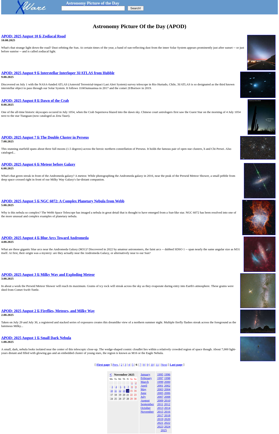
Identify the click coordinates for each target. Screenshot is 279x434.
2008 (167, 396)
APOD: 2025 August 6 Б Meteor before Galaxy (38, 164)
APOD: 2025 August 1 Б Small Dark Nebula (36, 338)
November (147, 411)
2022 (167, 422)
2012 (167, 404)
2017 (160, 415)
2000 (167, 382)
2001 (160, 385)
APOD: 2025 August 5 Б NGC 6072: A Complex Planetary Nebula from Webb (62, 201)
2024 (167, 426)
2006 (167, 393)
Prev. (116, 364)
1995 (160, 374)
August (145, 400)
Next (164, 364)
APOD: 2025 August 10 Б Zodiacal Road (33, 36)
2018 (167, 415)
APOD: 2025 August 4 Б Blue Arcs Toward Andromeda (45, 238)
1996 (167, 374)
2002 (167, 385)
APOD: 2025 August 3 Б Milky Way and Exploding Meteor (48, 275)
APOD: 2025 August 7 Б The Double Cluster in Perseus (45, 137)
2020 (167, 419)
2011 (160, 404)
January (145, 374)
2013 (160, 408)
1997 (160, 378)
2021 (160, 422)
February (146, 378)
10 (152, 364)
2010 (167, 400)
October (146, 408)
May (143, 389)
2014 (167, 408)
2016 (167, 411)
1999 (160, 382)
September (147, 404)
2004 (167, 389)
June (143, 393)
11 (157, 364)
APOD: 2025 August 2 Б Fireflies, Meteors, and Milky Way (48, 311)
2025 (164, 430)
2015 (160, 411)
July (143, 396)
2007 (160, 396)
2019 (160, 419)
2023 (160, 426)
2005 (160, 393)
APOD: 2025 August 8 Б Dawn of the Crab (35, 101)
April (144, 385)
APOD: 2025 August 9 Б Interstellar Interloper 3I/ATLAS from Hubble (57, 73)
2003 (160, 389)
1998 (167, 378)
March (145, 382)
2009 (160, 400)
